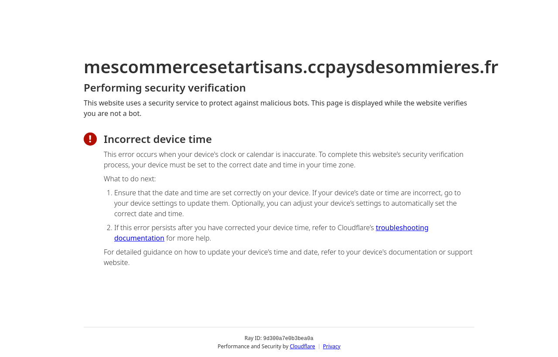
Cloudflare (302, 346)
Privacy (331, 346)
